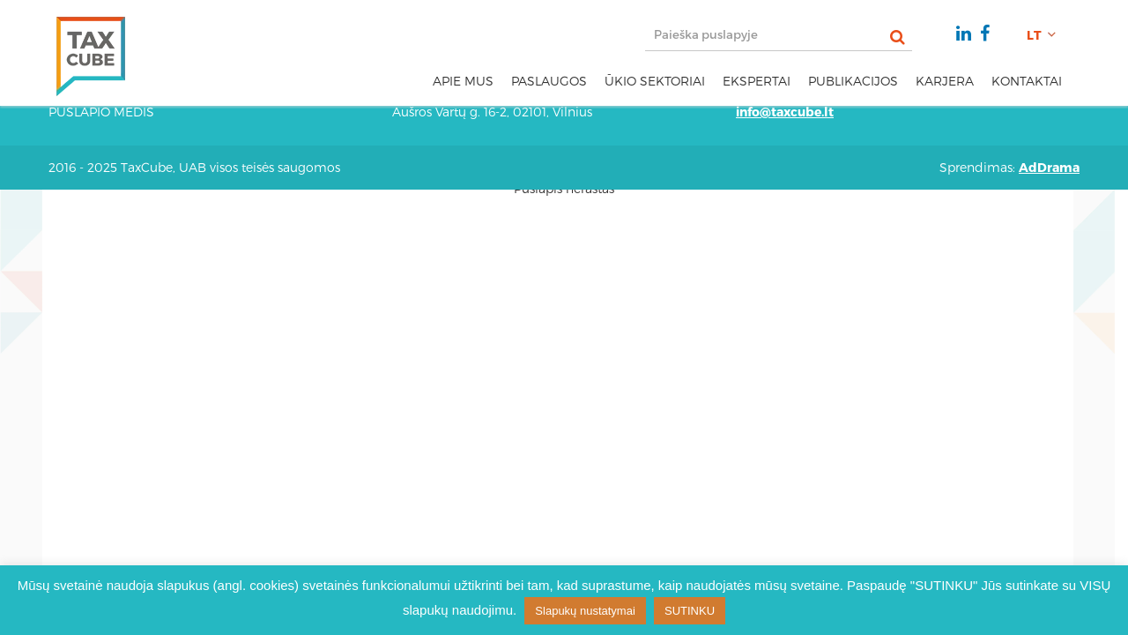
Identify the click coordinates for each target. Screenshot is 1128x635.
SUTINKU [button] (689, 610)
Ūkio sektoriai (655, 80)
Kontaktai (1026, 80)
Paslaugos (549, 80)
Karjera (945, 80)
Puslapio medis (101, 111)
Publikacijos (853, 80)
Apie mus (463, 80)
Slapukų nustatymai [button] (584, 610)
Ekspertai (756, 80)
